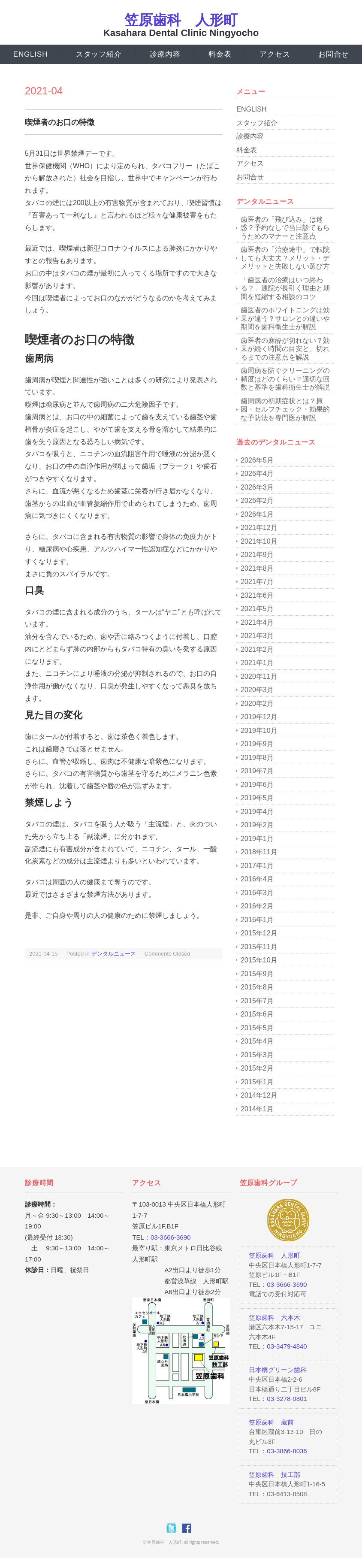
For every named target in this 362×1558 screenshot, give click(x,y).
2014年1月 (257, 1109)
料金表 (220, 54)
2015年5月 (257, 1028)
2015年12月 (259, 933)
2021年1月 (257, 662)
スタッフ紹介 (98, 54)
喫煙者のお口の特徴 (59, 122)
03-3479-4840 (287, 1346)
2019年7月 (257, 770)
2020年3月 (257, 689)
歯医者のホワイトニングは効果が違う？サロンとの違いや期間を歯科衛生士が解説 (285, 318)
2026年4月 (257, 473)
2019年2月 (257, 825)
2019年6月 (257, 784)
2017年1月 (257, 865)
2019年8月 (257, 757)
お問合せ (333, 54)
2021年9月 (257, 554)
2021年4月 (257, 622)
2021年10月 (259, 541)
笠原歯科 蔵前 (271, 1422)
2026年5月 (257, 460)
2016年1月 (257, 919)
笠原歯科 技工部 (274, 1474)
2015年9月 (257, 973)
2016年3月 (257, 892)
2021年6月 (257, 595)
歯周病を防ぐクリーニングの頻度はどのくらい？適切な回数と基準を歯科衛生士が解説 (285, 379)
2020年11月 (259, 676)
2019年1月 (257, 838)
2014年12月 (259, 1095)
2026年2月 (257, 500)
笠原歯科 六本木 (274, 1317)
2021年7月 (257, 581)
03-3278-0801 (287, 1398)
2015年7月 (257, 1000)
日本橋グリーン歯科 (278, 1369)
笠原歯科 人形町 (181, 20)
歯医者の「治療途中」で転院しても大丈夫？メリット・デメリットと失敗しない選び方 (285, 258)
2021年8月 (257, 568)
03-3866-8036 (287, 1451)
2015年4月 (257, 1041)
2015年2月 (257, 1068)
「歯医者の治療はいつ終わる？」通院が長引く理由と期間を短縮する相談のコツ (285, 288)
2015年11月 (259, 946)
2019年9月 (257, 743)
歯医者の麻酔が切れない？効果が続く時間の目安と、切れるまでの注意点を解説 (285, 349)
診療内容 (165, 54)
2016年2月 (257, 906)
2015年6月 (257, 1014)
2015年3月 (257, 1055)
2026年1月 (257, 514)
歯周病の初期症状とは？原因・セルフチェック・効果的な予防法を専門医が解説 (285, 409)
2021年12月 (259, 527)
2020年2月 (257, 703)
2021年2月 (257, 649)
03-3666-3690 (170, 1237)
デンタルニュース (113, 953)
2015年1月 (257, 1082)
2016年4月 (257, 879)
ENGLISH (30, 54)
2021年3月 (257, 635)
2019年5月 (257, 798)
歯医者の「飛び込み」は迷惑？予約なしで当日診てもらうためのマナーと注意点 (285, 228)
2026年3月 (257, 487)
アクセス (274, 54)
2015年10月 (259, 960)
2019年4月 (257, 811)
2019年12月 (259, 716)
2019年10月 (259, 730)
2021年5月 (257, 608)
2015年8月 (257, 987)
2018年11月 (259, 852)
